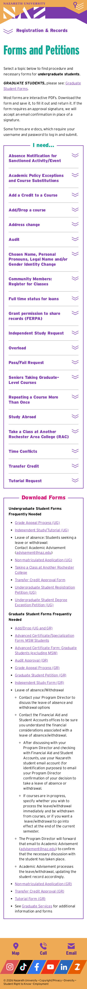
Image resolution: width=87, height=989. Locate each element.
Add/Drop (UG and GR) (34, 628)
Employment (40, 983)
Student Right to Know (17, 983)
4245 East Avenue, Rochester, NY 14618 (16, 948)
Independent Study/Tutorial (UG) (42, 530)
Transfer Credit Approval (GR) (39, 891)
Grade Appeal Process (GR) (37, 668)
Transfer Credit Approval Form (40, 580)
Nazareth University (24, 11)
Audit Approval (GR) (31, 660)
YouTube (50, 967)
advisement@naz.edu (33, 552)
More (78, 6)
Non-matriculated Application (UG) (43, 560)
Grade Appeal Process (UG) (37, 522)
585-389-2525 (43, 948)
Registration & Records (42, 30)
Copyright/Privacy (50, 980)
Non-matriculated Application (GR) (43, 884)
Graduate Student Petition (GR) (40, 675)
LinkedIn (64, 967)
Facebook (37, 967)
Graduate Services (37, 906)
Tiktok (23, 967)
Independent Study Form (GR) (39, 682)
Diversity (69, 980)
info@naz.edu (71, 948)
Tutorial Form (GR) (30, 898)
